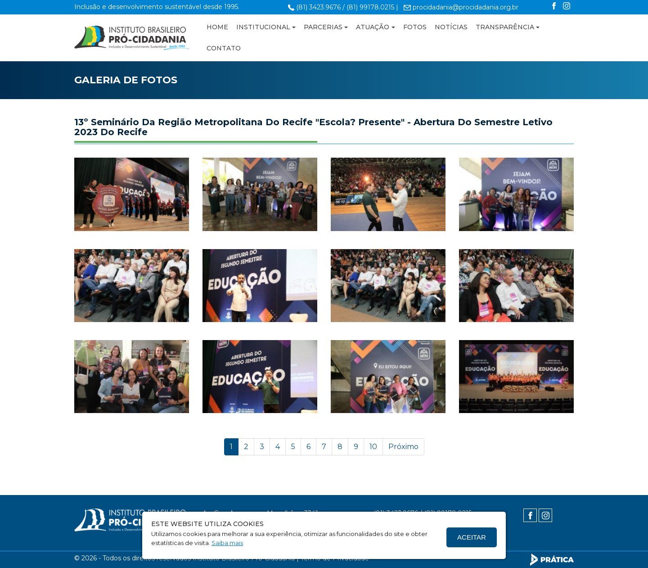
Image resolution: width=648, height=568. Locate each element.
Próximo (403, 446)
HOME (217, 27)
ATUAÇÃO (372, 27)
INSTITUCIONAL (263, 27)
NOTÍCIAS (451, 27)
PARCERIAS (323, 27)
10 (373, 446)
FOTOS (415, 27)
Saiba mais (227, 542)
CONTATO (224, 48)
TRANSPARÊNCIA (505, 27)
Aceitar (471, 537)
